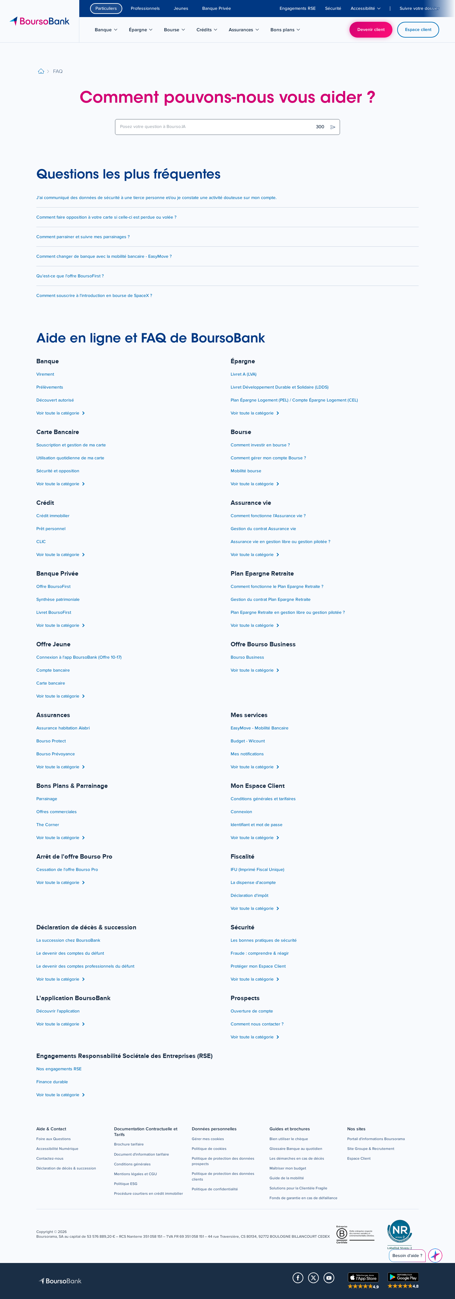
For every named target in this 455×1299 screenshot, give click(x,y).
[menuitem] (298, 8)
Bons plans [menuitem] (286, 31)
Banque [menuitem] (109, 31)
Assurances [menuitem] (244, 31)
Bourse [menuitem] (178, 31)
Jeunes (181, 8)
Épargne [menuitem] (144, 31)
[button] (53, 1139)
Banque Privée (216, 8)
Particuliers (106, 8)
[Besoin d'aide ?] (435, 1255)
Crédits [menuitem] (210, 31)
